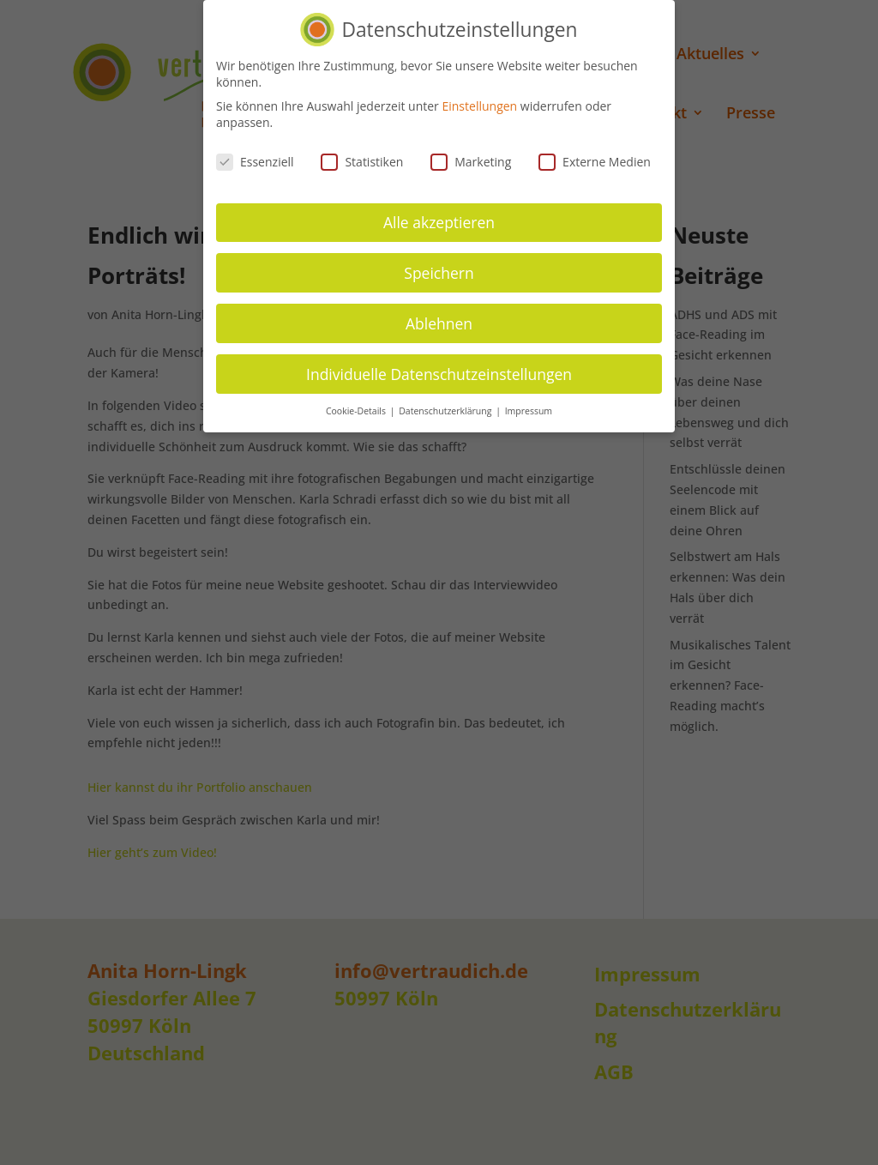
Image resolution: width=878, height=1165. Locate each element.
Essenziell (255, 162)
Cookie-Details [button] (357, 411)
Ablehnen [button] (439, 322)
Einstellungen (479, 105)
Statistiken (362, 162)
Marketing (470, 162)
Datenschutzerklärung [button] (446, 411)
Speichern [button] (438, 272)
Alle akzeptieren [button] (439, 221)
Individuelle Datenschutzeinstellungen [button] (439, 373)
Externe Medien (594, 162)
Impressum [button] (528, 411)
